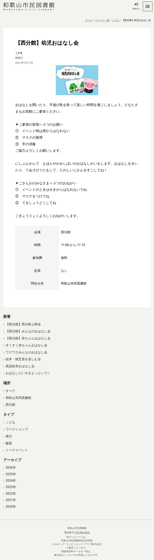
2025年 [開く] (11, 477)
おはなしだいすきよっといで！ (28, 376)
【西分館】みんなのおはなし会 (28, 334)
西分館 (10, 408)
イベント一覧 (102, 20)
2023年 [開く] (11, 490)
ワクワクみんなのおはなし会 (26, 355)
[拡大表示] (77, 80)
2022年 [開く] (11, 497)
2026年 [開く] (11, 471)
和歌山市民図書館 (18, 401)
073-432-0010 (82, 532)
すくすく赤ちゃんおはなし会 (26, 348)
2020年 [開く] (11, 510)
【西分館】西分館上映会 (23, 327)
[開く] (147, 6)
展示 (9, 439)
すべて (10, 394)
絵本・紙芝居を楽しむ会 (23, 362)
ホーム (88, 20)
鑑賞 (9, 446)
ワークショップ (17, 432)
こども (115, 20)
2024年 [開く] (11, 484)
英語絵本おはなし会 (20, 369)
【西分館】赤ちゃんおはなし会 (28, 341)
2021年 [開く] (11, 503)
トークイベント (17, 453)
